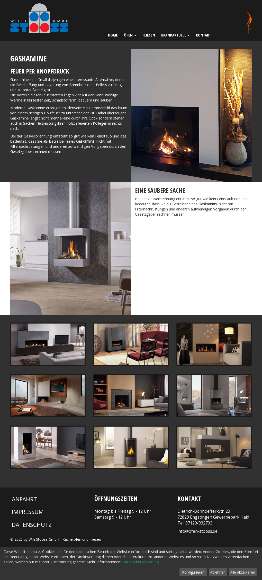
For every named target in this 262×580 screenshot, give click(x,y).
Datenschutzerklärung (140, 561)
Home (113, 35)
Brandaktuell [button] (175, 35)
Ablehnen (217, 572)
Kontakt (203, 35)
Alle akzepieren (242, 572)
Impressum (28, 511)
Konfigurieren (193, 572)
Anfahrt (24, 499)
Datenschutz (32, 524)
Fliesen (148, 35)
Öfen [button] (130, 35)
